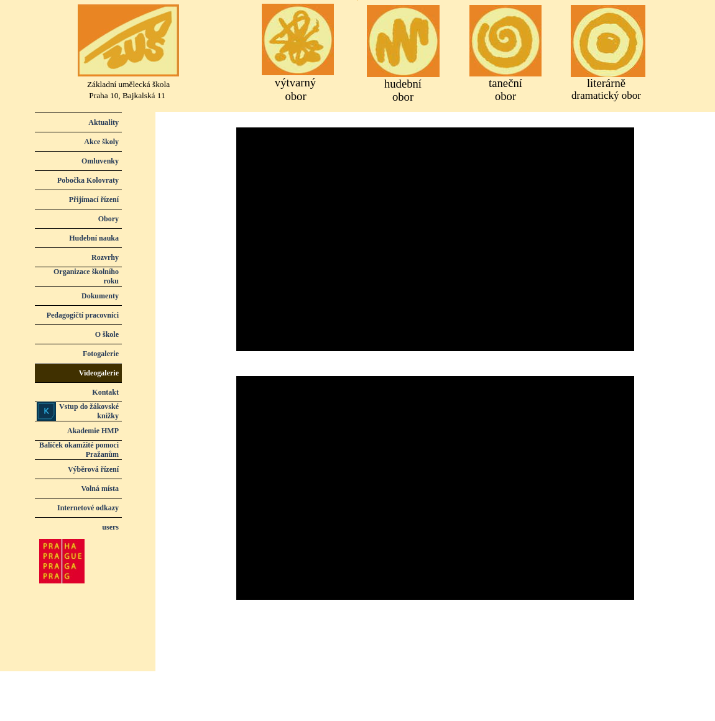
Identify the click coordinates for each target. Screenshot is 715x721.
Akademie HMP (93, 430)
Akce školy (101, 141)
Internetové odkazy (88, 507)
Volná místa (100, 488)
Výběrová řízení (93, 469)
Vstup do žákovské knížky (89, 411)
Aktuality (103, 122)
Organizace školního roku (86, 276)
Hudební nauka (94, 238)
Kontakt (105, 392)
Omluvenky (100, 161)
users (110, 527)
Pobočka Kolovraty (88, 180)
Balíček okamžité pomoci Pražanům (79, 450)
